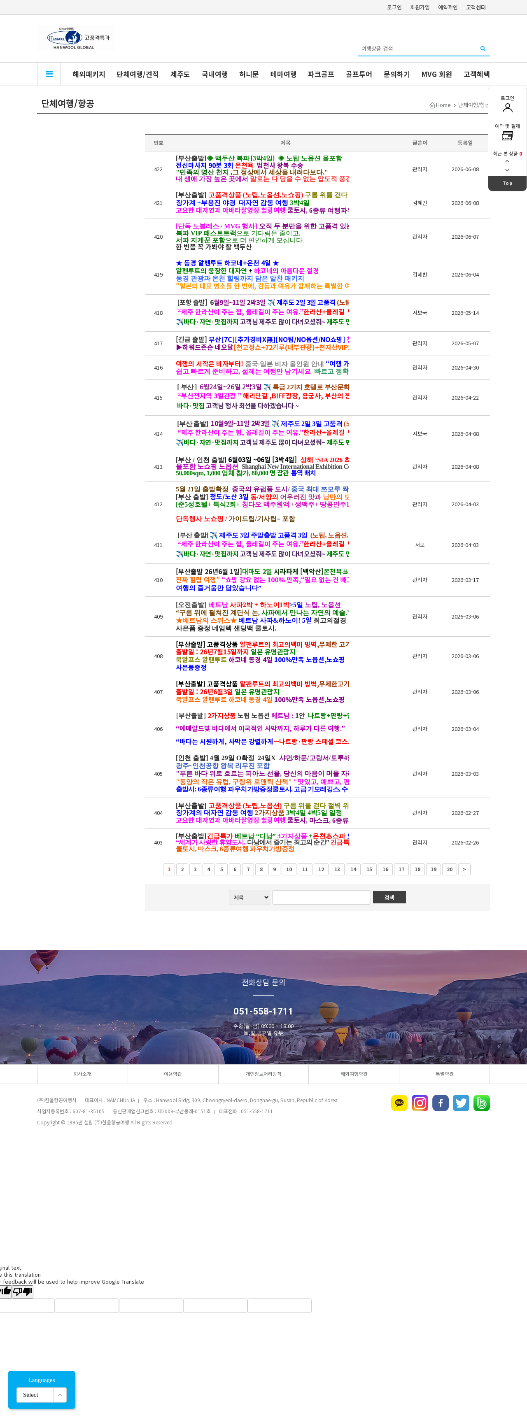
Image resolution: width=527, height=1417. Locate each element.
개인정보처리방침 (263, 1073)
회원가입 (420, 7)
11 (305, 869)
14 (353, 869)
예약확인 (448, 7)
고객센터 (476, 7)
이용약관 (173, 1073)
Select (30, 1394)
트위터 (461, 1103)
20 (449, 869)
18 (417, 869)
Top (508, 183)
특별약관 (445, 1073)
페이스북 (440, 1103)
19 (433, 869)
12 (321, 869)
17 (401, 869)
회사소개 (82, 1073)
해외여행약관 (354, 1073)
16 (385, 869)
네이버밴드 (481, 1103)
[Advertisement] (263, 1195)
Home (443, 105)
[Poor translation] (22, 1291)
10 (289, 869)
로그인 (394, 7)
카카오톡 (399, 1103)
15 (369, 869)
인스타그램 (420, 1103)
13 (337, 869)
